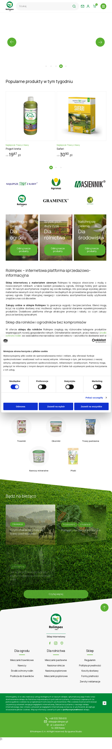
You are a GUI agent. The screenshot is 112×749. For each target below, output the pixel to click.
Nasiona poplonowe (56, 679)
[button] (46, 66)
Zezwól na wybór (56, 406)
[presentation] (11, 42)
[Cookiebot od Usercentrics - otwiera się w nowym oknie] (96, 341)
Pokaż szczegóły (94, 398)
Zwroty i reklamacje (90, 690)
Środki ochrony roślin (22, 679)
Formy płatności (90, 684)
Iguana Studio (75, 739)
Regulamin (90, 668)
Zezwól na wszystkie (91, 406)
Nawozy (22, 674)
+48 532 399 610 (58, 727)
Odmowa (20, 406)
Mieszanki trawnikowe (22, 668)
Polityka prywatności (90, 674)
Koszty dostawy (90, 679)
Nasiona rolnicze (56, 674)
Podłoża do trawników (22, 684)
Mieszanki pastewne (56, 668)
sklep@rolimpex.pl (58, 730)
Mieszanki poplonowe (56, 684)
